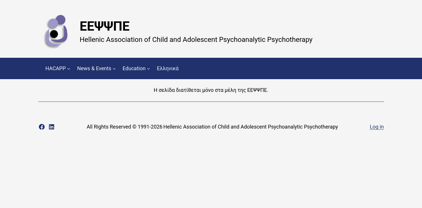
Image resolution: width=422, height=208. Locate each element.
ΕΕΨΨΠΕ (105, 26)
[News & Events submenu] (114, 68)
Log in (377, 127)
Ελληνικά (168, 68)
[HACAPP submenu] (68, 68)
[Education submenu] (148, 68)
